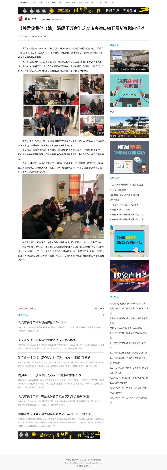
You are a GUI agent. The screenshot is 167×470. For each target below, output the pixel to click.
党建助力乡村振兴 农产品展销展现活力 (128, 303)
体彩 (100, 3)
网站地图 (98, 460)
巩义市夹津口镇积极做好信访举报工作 (42, 322)
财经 (54, 3)
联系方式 (91, 460)
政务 (74, 3)
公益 (113, 3)
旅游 (93, 3)
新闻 (34, 3)
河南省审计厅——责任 (120, 209)
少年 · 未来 (115, 200)
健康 (87, 3)
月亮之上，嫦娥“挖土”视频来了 (124, 204)
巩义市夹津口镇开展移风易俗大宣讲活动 (128, 353)
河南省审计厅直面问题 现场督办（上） (128, 219)
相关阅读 (23, 315)
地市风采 (114, 178)
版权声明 (76, 460)
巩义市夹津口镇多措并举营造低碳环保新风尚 (47, 340)
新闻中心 (46, 19)
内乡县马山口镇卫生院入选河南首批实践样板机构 (49, 375)
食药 (106, 3)
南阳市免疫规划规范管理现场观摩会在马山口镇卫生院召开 (55, 414)
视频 (47, 3)
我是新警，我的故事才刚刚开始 (124, 195)
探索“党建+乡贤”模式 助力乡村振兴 (126, 328)
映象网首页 (24, 3)
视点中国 (114, 297)
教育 (80, 3)
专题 (112, 111)
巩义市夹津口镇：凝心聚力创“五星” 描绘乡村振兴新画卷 (54, 357)
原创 (41, 3)
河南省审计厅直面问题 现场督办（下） (128, 214)
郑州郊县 (55, 19)
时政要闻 (114, 45)
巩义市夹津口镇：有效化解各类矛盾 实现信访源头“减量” (54, 396)
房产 (60, 3)
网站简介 (69, 460)
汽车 (67, 3)
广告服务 (83, 460)
